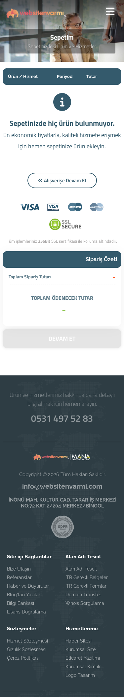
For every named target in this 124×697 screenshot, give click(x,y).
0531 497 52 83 (62, 397)
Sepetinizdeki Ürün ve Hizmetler (62, 47)
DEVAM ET (62, 318)
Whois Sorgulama (84, 582)
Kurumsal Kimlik (82, 645)
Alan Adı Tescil (81, 548)
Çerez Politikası (23, 637)
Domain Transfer (83, 573)
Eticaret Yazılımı (82, 637)
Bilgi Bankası (20, 582)
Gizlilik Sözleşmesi (26, 628)
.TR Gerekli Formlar (85, 565)
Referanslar (19, 556)
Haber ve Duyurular (28, 565)
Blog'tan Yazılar (23, 573)
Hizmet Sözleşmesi (27, 620)
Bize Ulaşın (19, 548)
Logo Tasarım (80, 654)
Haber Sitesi (78, 620)
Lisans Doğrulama (26, 591)
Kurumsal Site (80, 628)
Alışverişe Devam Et (62, 181)
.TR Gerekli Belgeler (86, 556)
